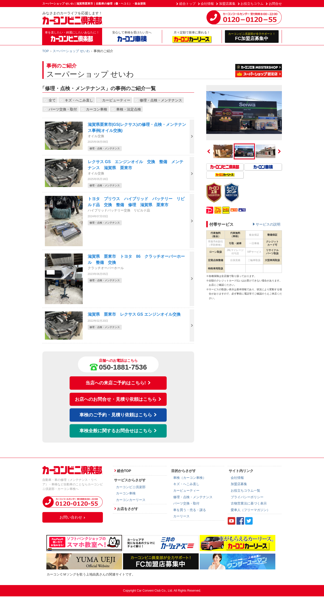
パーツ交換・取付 (63, 109)
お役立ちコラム (252, 4)
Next (279, 151)
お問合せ (275, 4)
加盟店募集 (227, 4)
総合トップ (187, 4)
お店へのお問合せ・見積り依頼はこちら (118, 399)
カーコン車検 (96, 109)
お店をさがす (127, 509)
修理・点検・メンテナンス (161, 100)
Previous (208, 151)
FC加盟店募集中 (251, 36)
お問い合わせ (73, 517)
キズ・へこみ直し (79, 100)
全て (52, 100)
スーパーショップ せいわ (71, 51)
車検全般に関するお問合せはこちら (118, 430)
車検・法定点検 (128, 109)
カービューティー (116, 100)
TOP (45, 51)
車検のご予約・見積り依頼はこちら (118, 414)
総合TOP (124, 471)
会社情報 (207, 4)
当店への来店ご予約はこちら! (118, 382)
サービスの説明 (268, 224)
